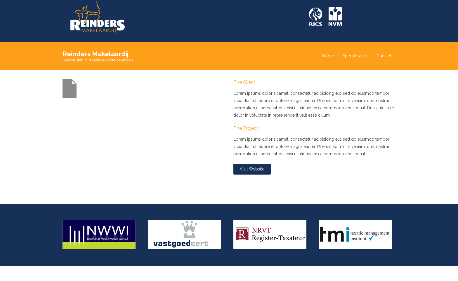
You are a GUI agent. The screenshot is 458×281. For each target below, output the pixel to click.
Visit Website (252, 169)
